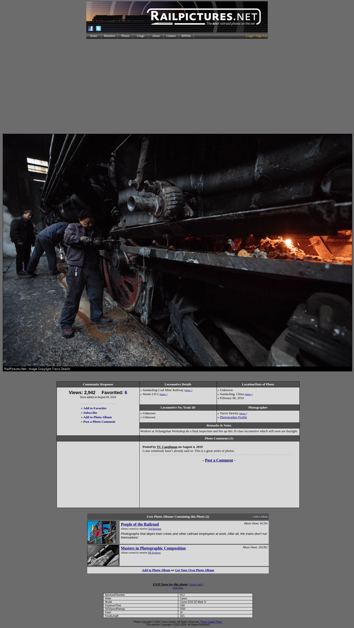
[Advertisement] (176, 86)
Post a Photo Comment (99, 421)
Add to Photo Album (97, 417)
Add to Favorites (94, 408)
